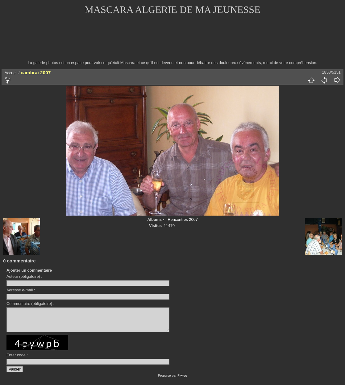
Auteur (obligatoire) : (24, 276)
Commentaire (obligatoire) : (30, 303)
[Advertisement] (172, 41)
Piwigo (182, 380)
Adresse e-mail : (20, 290)
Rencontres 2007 (182, 219)
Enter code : (17, 359)
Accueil (11, 73)
